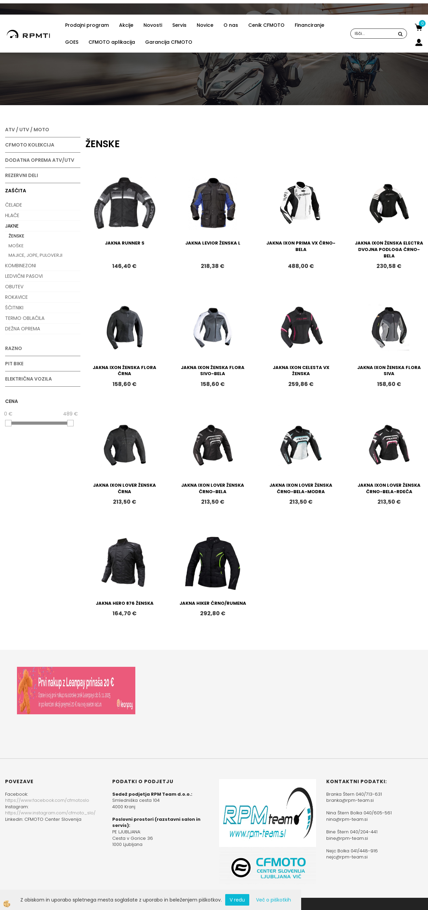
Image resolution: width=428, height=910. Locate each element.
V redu (237, 899)
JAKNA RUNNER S (124, 243)
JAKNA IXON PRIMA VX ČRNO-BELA (300, 246)
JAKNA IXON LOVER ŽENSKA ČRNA (124, 488)
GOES (71, 42)
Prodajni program (87, 25)
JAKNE (12, 225)
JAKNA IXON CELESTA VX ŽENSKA (301, 370)
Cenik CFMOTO (266, 25)
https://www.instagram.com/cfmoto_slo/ (50, 813)
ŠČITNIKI (14, 307)
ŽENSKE (16, 236)
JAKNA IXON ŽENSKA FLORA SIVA (389, 370)
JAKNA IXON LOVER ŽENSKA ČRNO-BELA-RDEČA (389, 488)
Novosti (152, 25)
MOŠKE (16, 246)
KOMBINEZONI (20, 265)
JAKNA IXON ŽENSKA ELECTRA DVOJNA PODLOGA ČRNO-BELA (389, 249)
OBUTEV (14, 286)
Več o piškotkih (273, 899)
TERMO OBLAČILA (24, 318)
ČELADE (13, 204)
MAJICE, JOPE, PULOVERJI (35, 255)
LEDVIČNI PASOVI (24, 276)
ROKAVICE (16, 297)
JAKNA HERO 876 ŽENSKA (125, 603)
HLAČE (12, 215)
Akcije (126, 25)
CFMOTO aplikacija (112, 42)
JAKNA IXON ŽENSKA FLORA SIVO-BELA (213, 370)
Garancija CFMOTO (168, 42)
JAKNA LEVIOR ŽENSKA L (212, 243)
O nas (230, 25)
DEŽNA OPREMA (22, 328)
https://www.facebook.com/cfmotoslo (47, 800)
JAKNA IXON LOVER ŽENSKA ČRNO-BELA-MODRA (300, 488)
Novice (205, 25)
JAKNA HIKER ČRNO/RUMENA (212, 603)
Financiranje (309, 25)
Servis (179, 25)
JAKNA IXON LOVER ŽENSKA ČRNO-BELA (212, 488)
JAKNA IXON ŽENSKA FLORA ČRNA (124, 370)
